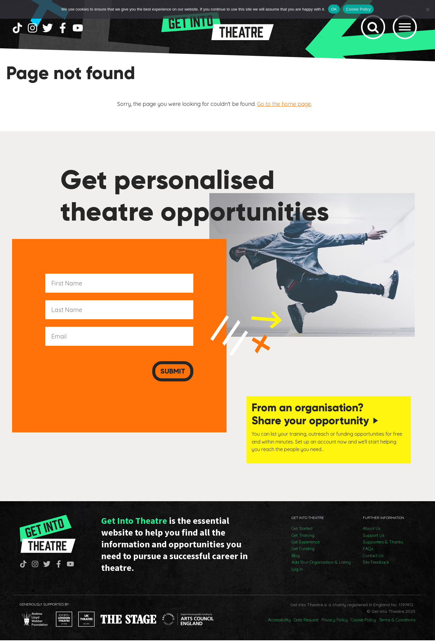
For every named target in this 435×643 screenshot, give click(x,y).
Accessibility (279, 622)
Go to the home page (284, 107)
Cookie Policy (363, 622)
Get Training (303, 538)
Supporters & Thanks (383, 544)
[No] (427, 9)
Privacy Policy (334, 622)
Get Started (302, 531)
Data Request (306, 622)
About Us (371, 531)
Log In (297, 572)
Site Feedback (376, 565)
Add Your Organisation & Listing (321, 565)
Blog (296, 558)
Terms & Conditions (397, 622)
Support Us (373, 538)
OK (334, 9)
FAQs (368, 551)
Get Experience (306, 544)
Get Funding (303, 551)
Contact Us (373, 558)
